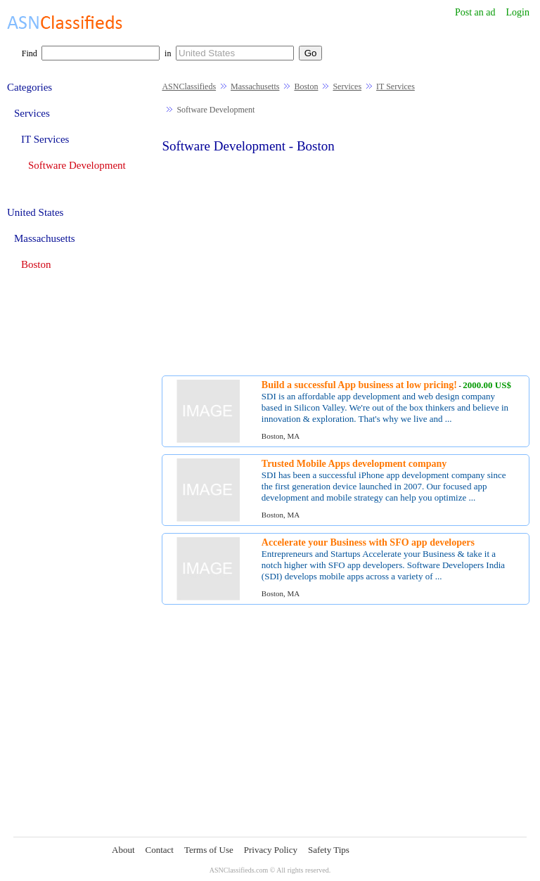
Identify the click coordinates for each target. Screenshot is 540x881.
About (123, 849)
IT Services (395, 86)
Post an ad (475, 12)
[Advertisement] (345, 263)
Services (347, 86)
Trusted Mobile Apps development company (354, 463)
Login (517, 12)
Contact (160, 849)
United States (35, 212)
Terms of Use (208, 849)
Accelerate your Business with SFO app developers (368, 542)
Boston (306, 86)
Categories (29, 87)
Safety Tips (328, 849)
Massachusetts (255, 86)
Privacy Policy (270, 849)
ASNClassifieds (189, 86)
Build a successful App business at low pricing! (359, 385)
